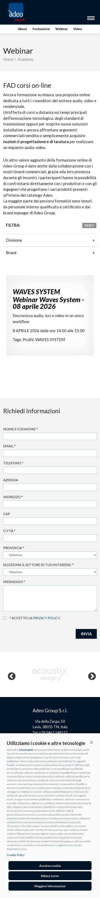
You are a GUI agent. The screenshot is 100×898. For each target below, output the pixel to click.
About (22, 29)
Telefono (13, 463)
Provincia (13, 548)
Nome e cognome (20, 429)
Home (8, 59)
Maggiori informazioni (50, 886)
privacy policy (46, 618)
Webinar (61, 29)
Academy (25, 59)
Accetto (4, 618)
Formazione (41, 29)
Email (9, 446)
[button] (91, 742)
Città (9, 531)
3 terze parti (26, 749)
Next (90, 674)
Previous (9, 674)
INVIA (86, 634)
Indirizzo (13, 497)
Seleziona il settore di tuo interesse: (38, 565)
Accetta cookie (50, 865)
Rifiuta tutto (50, 876)
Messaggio (14, 582)
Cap (6, 514)
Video (77, 29)
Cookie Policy (16, 855)
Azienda (10, 480)
